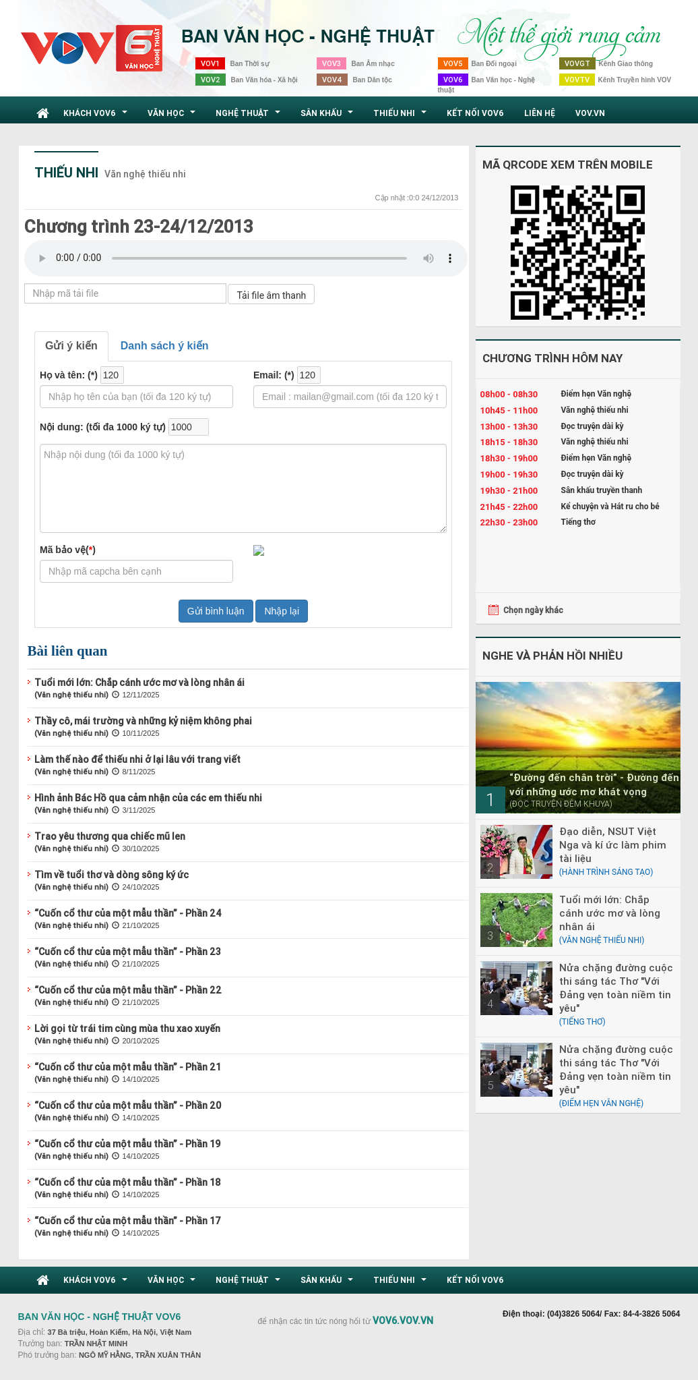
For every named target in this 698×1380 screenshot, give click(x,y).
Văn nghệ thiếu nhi (145, 174)
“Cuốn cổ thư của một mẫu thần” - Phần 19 (127, 1144)
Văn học (173, 116)
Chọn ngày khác (533, 610)
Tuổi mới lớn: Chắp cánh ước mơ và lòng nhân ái (139, 683)
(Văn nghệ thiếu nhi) (71, 694)
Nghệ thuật (250, 116)
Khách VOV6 (97, 116)
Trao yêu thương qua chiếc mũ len (109, 836)
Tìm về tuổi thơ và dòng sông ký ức (111, 875)
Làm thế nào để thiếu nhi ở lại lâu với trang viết (137, 759)
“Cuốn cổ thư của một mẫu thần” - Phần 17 (127, 1221)
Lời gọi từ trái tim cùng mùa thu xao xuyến (127, 1029)
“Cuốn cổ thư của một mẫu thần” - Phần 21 (127, 1067)
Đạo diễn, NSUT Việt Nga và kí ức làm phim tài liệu (612, 845)
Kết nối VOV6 (475, 113)
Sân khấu (328, 116)
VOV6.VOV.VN (403, 1321)
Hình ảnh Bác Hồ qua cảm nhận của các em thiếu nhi (148, 798)
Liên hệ (539, 113)
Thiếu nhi (401, 116)
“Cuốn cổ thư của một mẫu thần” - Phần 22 (128, 990)
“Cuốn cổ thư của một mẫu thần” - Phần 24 (128, 913)
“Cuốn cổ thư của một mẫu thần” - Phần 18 (127, 1182)
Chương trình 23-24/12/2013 (138, 226)
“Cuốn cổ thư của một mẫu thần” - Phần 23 (127, 952)
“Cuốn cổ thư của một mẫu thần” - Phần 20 (127, 1105)
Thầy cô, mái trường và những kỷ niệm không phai (143, 721)
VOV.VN (590, 113)
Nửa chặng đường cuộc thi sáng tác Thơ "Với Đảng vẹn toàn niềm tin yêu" (616, 987)
